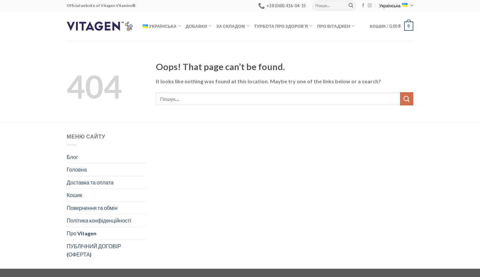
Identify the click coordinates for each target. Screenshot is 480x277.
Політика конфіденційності (99, 220)
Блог (72, 157)
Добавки (199, 26)
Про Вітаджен (336, 26)
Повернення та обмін (92, 208)
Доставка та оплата (90, 182)
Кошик (74, 195)
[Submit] (351, 6)
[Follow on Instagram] (370, 5)
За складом (233, 26)
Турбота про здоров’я (283, 26)
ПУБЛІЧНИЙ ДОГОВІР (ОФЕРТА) (94, 250)
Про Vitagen (81, 233)
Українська (396, 5)
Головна (77, 169)
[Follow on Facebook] (363, 5)
